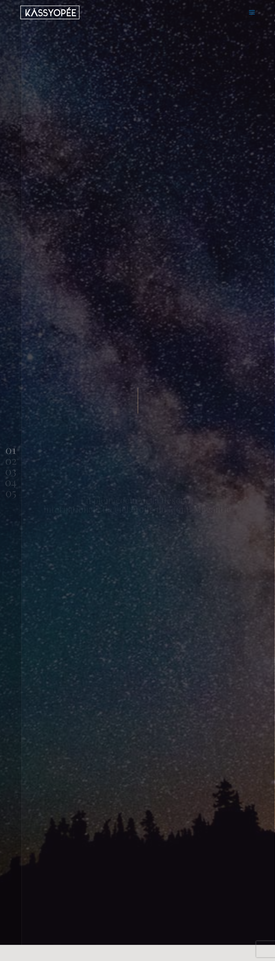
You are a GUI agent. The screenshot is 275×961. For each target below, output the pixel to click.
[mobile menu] (251, 12)
